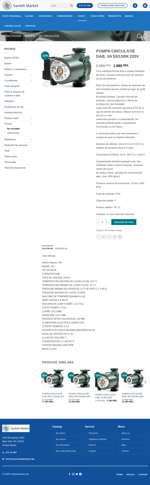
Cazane (30, 16)
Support (92, 451)
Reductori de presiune (15, 145)
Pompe (82, 16)
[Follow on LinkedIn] (80, 474)
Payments (93, 433)
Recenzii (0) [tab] (61, 248)
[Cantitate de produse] (102, 222)
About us (126, 433)
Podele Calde (11, 118)
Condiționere (65, 16)
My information (63, 445)
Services (126, 439)
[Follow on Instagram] (73, 474)
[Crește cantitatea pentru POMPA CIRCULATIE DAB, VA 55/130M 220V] (107, 222)
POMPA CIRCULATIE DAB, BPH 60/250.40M (132, 395)
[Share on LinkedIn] (119, 237)
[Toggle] (31, 75)
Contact (125, 451)
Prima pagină (11, 36)
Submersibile (13, 133)
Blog (124, 445)
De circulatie (49, 36)
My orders (60, 433)
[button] (135, 5)
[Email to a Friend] (109, 237)
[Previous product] (145, 36)
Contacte (30, 26)
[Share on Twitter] (104, 237)
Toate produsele (11, 16)
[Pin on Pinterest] (114, 237)
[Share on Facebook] (98, 237)
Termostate (114, 16)
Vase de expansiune (14, 168)
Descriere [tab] (47, 248)
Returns (92, 445)
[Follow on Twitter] (77, 474)
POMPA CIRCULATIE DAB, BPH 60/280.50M (79, 395)
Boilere (8, 63)
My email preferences (66, 451)
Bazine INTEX (11, 58)
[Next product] (139, 36)
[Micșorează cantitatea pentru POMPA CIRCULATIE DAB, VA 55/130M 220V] (98, 222)
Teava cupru (97, 16)
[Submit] (71, 5)
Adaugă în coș (123, 222)
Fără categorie (11, 86)
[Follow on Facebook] (69, 474)
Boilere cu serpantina (15, 69)
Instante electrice (13, 112)
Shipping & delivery (98, 439)
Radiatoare (46, 16)
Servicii (129, 16)
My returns (61, 439)
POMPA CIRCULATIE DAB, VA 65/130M (105, 396)
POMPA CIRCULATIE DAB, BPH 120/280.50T (53, 395)
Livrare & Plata (12, 26)
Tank (6, 151)
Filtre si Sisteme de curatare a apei (14, 94)
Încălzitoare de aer (14, 107)
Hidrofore (9, 101)
